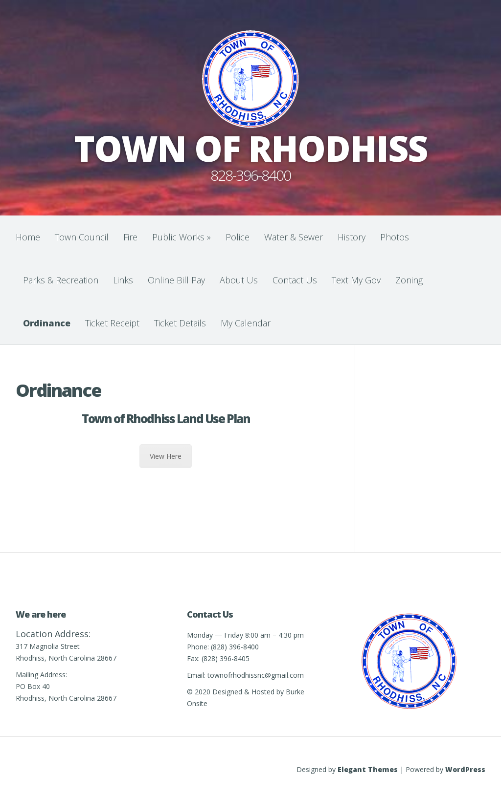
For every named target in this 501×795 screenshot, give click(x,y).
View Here (166, 456)
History (351, 237)
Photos (394, 237)
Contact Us (295, 280)
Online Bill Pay (176, 280)
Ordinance (46, 323)
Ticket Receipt (112, 323)
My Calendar (246, 323)
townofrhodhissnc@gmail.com (255, 675)
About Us (239, 280)
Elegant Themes (368, 769)
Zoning (409, 280)
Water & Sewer (293, 237)
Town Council (82, 237)
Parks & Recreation (60, 280)
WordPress (465, 769)
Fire (130, 237)
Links (123, 280)
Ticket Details (180, 323)
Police (238, 237)
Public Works (181, 237)
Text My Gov (356, 280)
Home (28, 237)
